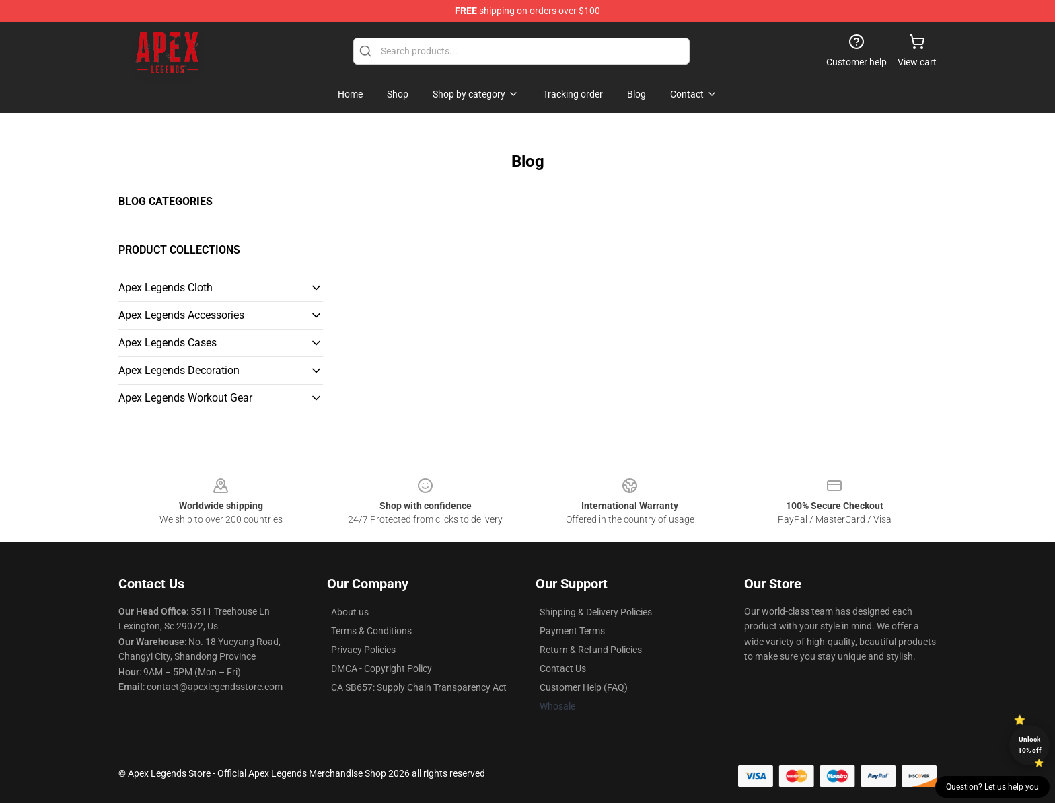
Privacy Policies (363, 649)
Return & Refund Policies (591, 649)
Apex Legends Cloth (165, 287)
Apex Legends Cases (167, 342)
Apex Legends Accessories (181, 315)
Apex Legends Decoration (179, 370)
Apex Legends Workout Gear (185, 397)
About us (350, 612)
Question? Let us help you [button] (992, 787)
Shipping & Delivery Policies (596, 612)
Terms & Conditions (371, 630)
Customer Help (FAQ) (584, 687)
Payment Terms (572, 630)
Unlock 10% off (1030, 745)
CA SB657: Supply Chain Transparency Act (419, 687)
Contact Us (563, 668)
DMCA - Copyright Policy (381, 668)
